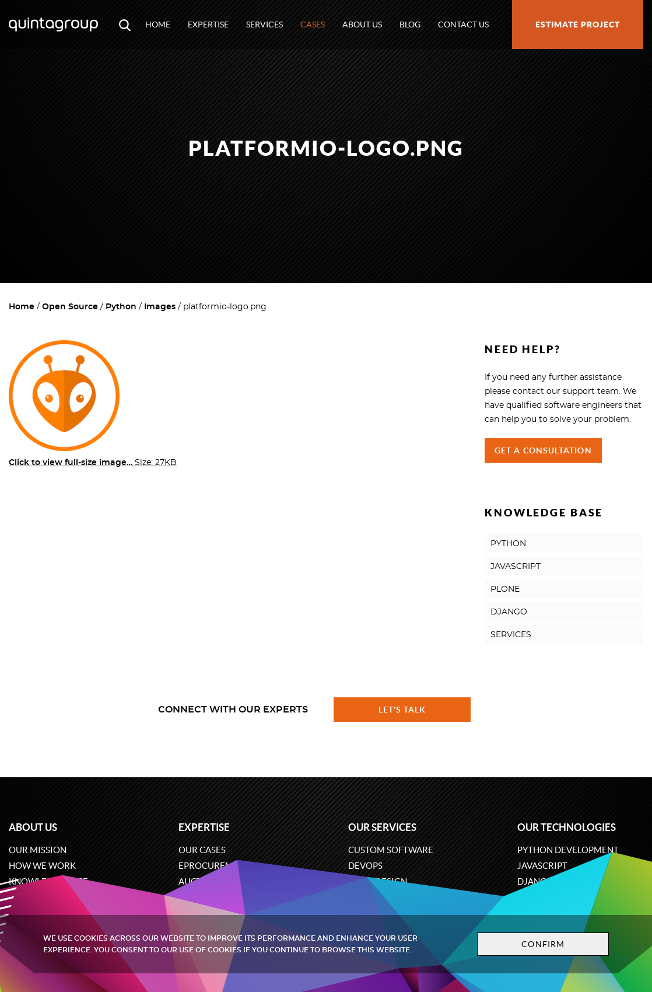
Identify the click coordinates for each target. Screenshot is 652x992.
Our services (382, 827)
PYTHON (508, 544)
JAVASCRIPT (515, 567)
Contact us (463, 24)
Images (160, 307)
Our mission (37, 850)
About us (362, 24)
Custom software (390, 850)
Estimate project (577, 24)
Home (157, 24)
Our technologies (566, 827)
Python (121, 307)
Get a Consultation (543, 450)
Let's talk (402, 709)
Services (264, 24)
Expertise (208, 24)
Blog (409, 24)
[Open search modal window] (124, 24)
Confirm (543, 944)
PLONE (505, 589)
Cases (312, 24)
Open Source (70, 307)
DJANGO (508, 612)
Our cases (202, 850)
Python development (568, 850)
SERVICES (510, 635)
